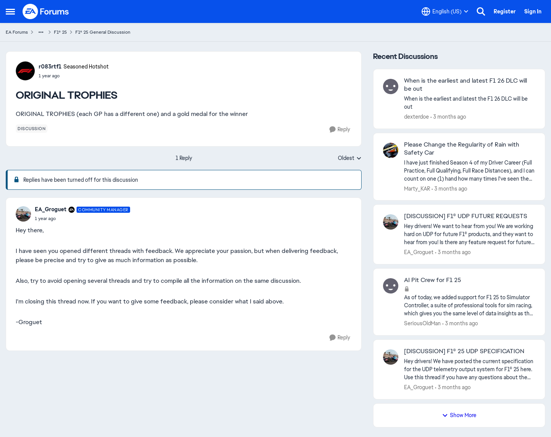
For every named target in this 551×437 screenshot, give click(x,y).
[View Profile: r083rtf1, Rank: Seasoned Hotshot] (25, 70)
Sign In (532, 11)
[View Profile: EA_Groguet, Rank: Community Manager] (23, 214)
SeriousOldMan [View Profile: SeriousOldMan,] (422, 323)
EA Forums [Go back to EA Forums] (17, 32)
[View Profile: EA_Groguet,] (390, 222)
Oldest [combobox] (350, 158)
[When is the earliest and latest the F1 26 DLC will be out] (469, 103)
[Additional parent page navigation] (41, 32)
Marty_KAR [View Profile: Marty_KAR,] (417, 188)
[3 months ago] (448, 117)
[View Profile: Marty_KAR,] (390, 150)
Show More (459, 415)
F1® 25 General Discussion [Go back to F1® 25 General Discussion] (102, 32)
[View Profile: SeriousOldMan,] (390, 286)
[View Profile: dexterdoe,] (390, 86)
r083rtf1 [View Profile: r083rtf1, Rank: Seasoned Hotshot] (50, 66)
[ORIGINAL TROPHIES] (82, 218)
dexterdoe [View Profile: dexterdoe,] (416, 116)
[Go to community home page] (46, 11)
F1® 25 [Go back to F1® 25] (60, 32)
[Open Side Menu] (10, 11)
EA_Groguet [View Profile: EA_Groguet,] (419, 252)
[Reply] (340, 129)
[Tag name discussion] (31, 128)
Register (505, 11)
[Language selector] (445, 11)
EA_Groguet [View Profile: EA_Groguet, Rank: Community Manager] (51, 209)
